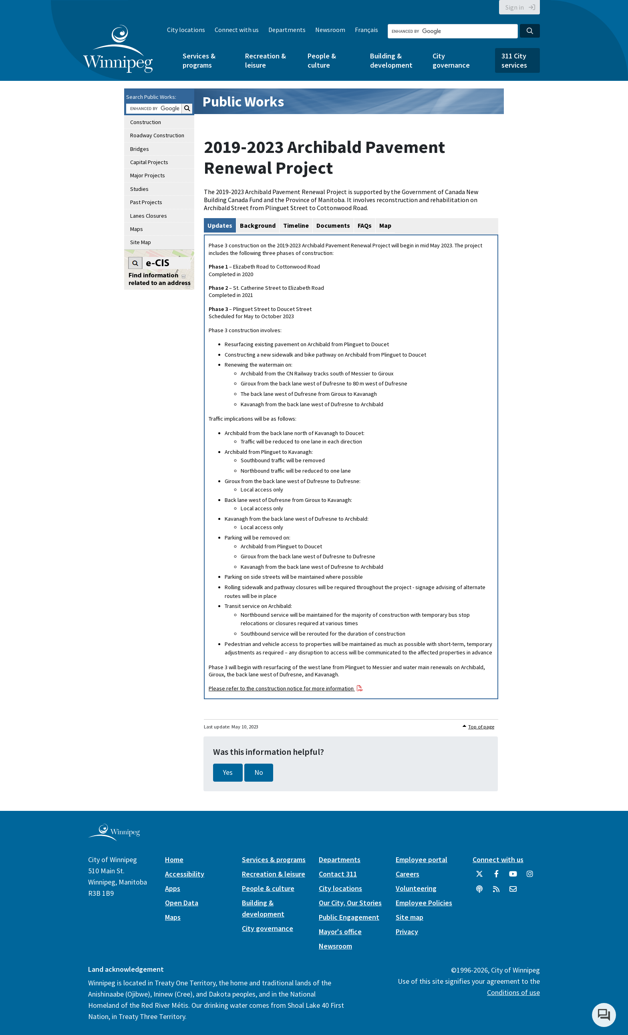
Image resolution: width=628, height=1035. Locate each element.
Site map (409, 917)
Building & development (391, 60)
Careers (407, 874)
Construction (145, 122)
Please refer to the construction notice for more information (282, 688)
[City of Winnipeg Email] (513, 892)
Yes (228, 772)
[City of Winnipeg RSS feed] (496, 892)
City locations (186, 30)
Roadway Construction (157, 135)
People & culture (322, 60)
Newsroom (330, 30)
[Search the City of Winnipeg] (453, 31)
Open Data (181, 902)
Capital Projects (149, 162)
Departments (287, 30)
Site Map (140, 242)
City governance (451, 60)
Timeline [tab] (296, 225)
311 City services (514, 60)
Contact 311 (338, 874)
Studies (139, 189)
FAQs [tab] (365, 225)
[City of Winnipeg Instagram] (530, 877)
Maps (136, 229)
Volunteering (416, 888)
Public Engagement (349, 917)
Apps (172, 888)
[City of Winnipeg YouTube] (513, 877)
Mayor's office (340, 931)
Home (174, 859)
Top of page (481, 727)
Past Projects (146, 202)
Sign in (514, 7)
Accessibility (184, 874)
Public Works (243, 101)
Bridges (139, 148)
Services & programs (199, 60)
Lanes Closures (148, 215)
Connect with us (237, 30)
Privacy (407, 931)
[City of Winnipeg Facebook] (496, 877)
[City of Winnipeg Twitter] (479, 877)
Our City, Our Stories (350, 902)
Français (366, 30)
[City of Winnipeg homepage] (114, 837)
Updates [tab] (219, 225)
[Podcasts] (479, 892)
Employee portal (421, 859)
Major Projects (147, 175)
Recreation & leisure (265, 60)
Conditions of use (513, 992)
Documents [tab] (333, 225)
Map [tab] (385, 225)
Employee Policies (424, 902)
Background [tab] (258, 225)
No (258, 772)
